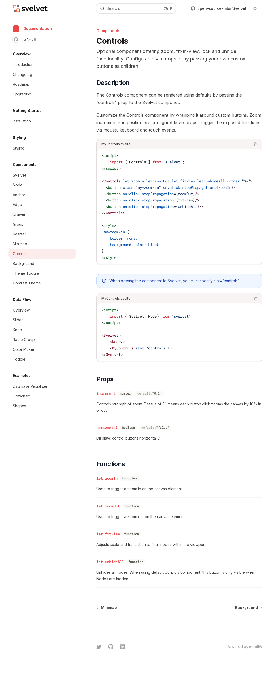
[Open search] (136, 8)
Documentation (32, 28)
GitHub (24, 39)
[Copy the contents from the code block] (255, 144)
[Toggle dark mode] (255, 8)
